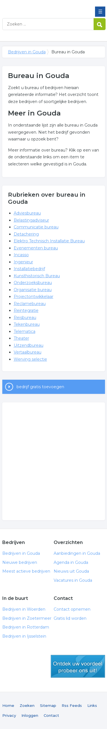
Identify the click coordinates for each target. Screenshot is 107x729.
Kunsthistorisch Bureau (37, 275)
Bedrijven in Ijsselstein (24, 636)
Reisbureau (25, 317)
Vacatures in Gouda (73, 580)
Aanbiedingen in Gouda (77, 553)
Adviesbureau (27, 213)
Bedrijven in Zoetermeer (26, 618)
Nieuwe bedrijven (19, 562)
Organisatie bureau (33, 289)
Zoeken (27, 705)
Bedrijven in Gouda (43, 6)
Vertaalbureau (27, 352)
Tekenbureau (27, 324)
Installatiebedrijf (29, 268)
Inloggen (29, 715)
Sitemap (48, 705)
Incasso (21, 254)
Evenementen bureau (36, 248)
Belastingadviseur (31, 220)
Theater (21, 338)
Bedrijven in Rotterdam (25, 627)
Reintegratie (26, 310)
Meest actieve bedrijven (26, 571)
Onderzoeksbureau (33, 282)
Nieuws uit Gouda (71, 571)
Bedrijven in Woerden (23, 609)
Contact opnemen (72, 609)
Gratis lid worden (70, 618)
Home (8, 705)
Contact (51, 715)
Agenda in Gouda (71, 562)
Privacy (9, 715)
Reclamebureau (30, 303)
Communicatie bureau (36, 227)
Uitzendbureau (28, 345)
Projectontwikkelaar (33, 296)
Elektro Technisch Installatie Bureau (49, 240)
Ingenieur (23, 261)
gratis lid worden (78, 666)
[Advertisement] (53, 461)
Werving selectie (30, 359)
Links (92, 705)
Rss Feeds (72, 705)
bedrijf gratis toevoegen (40, 386)
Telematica (24, 331)
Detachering (26, 234)
